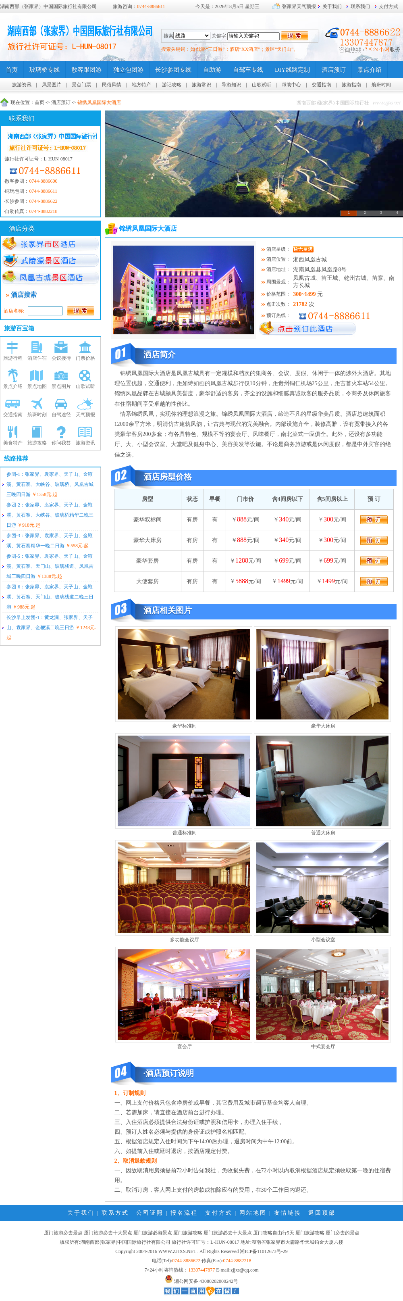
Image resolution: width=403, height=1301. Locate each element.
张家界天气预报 (299, 6)
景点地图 (37, 386)
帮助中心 (291, 85)
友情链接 (287, 1213)
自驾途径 (61, 414)
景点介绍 (13, 386)
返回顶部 (322, 1213)
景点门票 (81, 85)
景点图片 (61, 386)
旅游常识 (201, 85)
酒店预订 (61, 102)
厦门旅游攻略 (187, 1233)
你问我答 (61, 443)
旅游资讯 (21, 85)
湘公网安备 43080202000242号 (206, 1281)
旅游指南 (351, 85)
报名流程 (184, 1213)
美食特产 (13, 443)
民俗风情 (111, 85)
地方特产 (141, 85)
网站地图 (253, 1213)
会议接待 (61, 358)
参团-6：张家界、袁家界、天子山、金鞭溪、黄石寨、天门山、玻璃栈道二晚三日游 (49, 597)
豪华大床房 (323, 726)
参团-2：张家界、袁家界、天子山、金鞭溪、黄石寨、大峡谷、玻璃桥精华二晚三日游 (49, 515)
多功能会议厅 (184, 939)
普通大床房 (323, 833)
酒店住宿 (37, 358)
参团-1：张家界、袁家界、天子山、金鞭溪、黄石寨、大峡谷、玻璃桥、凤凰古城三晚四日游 (49, 484)
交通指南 (321, 85)
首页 (39, 102)
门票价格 (85, 358)
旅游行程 (13, 358)
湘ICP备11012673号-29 (263, 1251)
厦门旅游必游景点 (152, 1233)
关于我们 (332, 6)
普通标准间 (184, 833)
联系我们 (360, 6)
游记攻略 (171, 85)
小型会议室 (323, 939)
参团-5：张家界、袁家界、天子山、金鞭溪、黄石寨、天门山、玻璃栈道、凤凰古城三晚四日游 (49, 566)
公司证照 (150, 1213)
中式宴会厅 (323, 1046)
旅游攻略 (37, 443)
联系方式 (115, 1213)
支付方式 (388, 6)
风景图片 (51, 85)
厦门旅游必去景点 (63, 1233)
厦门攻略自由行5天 (273, 1233)
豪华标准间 (184, 726)
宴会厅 (184, 1046)
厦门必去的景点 (342, 1233)
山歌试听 (261, 85)
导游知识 (231, 85)
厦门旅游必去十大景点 (108, 1233)
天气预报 (85, 414)
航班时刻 (37, 414)
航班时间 (381, 85)
